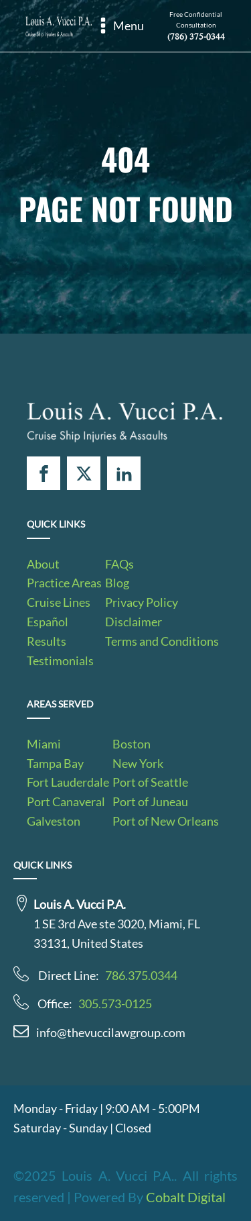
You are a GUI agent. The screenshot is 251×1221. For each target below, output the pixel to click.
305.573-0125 (115, 1003)
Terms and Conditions (162, 641)
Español (47, 621)
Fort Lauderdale (68, 782)
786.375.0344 (141, 975)
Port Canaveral (66, 801)
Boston (131, 743)
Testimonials (60, 660)
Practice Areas (64, 582)
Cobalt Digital (186, 1197)
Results (46, 641)
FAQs (119, 563)
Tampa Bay (55, 763)
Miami (44, 743)
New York (137, 763)
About (43, 563)
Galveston (53, 821)
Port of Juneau (150, 801)
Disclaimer (133, 621)
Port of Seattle (150, 782)
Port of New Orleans (165, 821)
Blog (117, 582)
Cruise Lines (58, 602)
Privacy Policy (141, 602)
